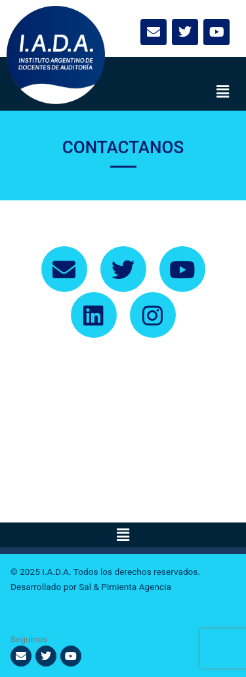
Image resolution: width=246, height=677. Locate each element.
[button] (223, 92)
